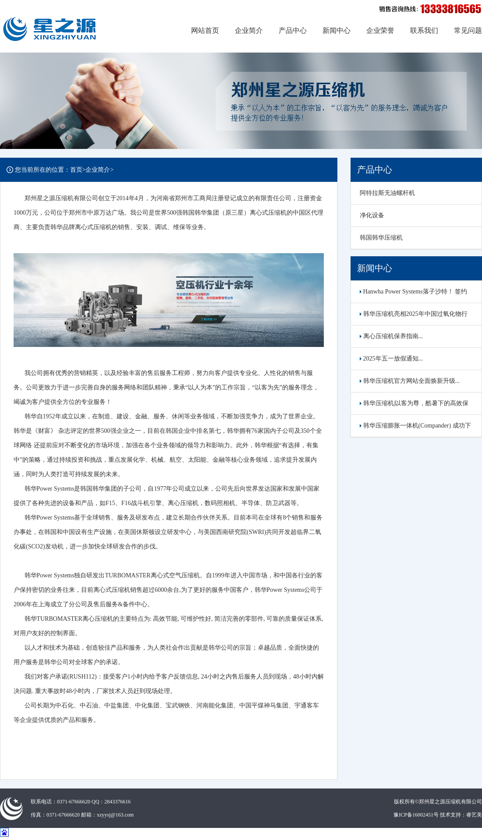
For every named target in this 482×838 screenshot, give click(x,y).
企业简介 (249, 30)
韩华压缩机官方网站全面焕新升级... (410, 381)
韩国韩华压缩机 (381, 237)
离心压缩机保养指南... (391, 336)
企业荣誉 (380, 30)
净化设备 (372, 215)
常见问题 (468, 30)
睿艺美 (474, 815)
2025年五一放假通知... (391, 358)
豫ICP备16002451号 (416, 815)
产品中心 (293, 30)
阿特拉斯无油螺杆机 (387, 193)
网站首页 (205, 30)
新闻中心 (337, 30)
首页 (76, 169)
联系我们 (424, 30)
